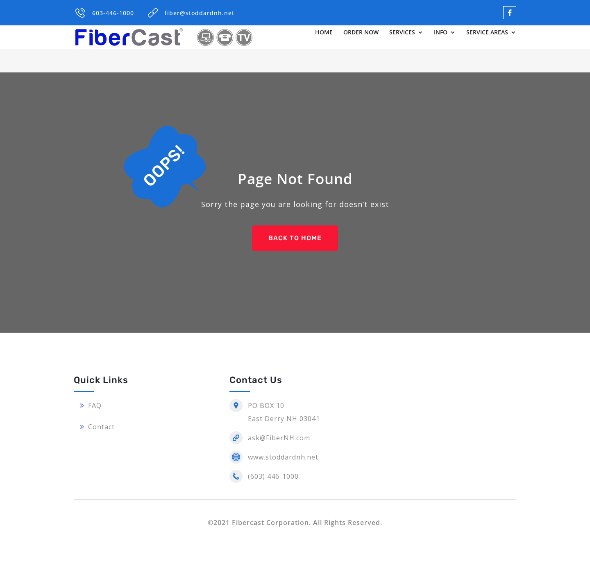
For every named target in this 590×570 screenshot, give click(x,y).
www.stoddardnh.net (283, 457)
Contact (101, 426)
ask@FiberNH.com (279, 437)
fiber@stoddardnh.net (199, 13)
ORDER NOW (361, 32)
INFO (440, 32)
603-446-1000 (113, 13)
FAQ (95, 405)
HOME (324, 32)
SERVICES (402, 32)
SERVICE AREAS (487, 32)
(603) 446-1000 (273, 476)
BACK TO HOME (295, 238)
